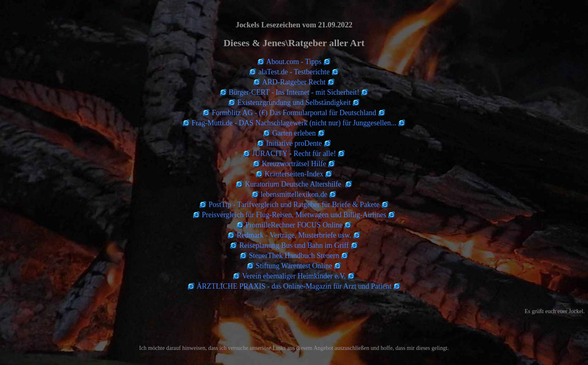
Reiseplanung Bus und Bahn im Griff (294, 245)
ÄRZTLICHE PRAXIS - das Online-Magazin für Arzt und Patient (294, 286)
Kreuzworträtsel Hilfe (294, 164)
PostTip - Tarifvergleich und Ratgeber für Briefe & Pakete (294, 204)
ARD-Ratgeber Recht (293, 82)
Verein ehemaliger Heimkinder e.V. (294, 276)
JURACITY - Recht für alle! (294, 153)
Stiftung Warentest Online (294, 266)
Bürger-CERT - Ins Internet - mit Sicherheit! (294, 92)
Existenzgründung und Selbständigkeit (294, 102)
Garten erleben (294, 133)
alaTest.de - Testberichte (294, 72)
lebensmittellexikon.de (294, 194)
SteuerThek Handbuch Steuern (294, 255)
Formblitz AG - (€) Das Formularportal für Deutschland (294, 113)
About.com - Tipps (294, 62)
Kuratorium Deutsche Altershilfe (294, 184)
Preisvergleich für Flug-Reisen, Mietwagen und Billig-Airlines (294, 215)
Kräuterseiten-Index (294, 174)
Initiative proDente (294, 143)
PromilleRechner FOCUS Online (294, 225)
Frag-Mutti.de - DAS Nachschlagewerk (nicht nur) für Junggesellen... (294, 123)
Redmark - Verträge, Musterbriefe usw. (294, 235)
